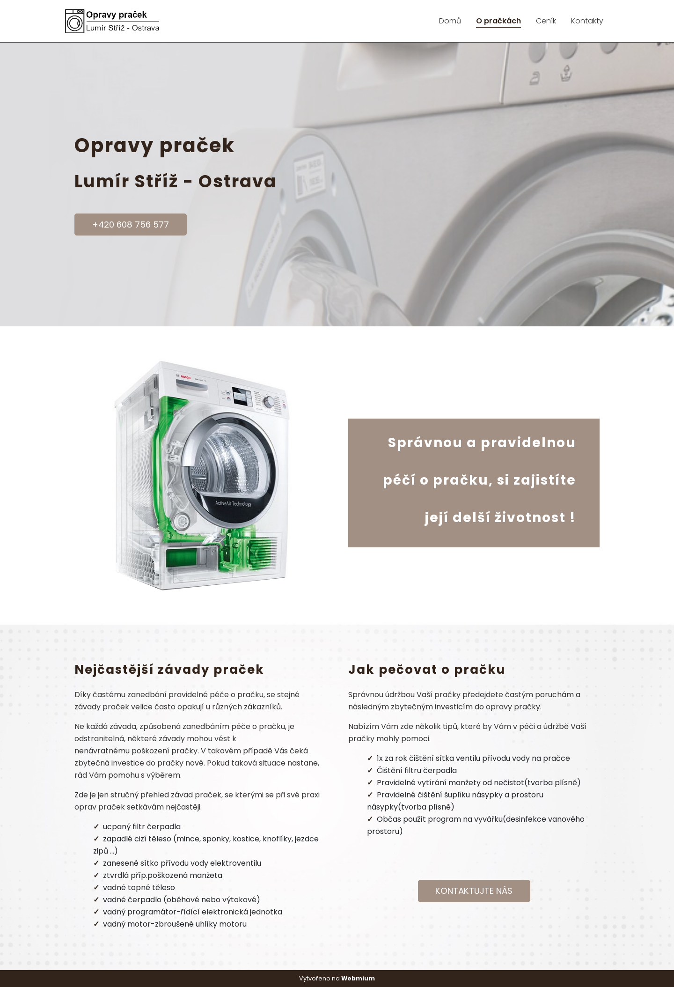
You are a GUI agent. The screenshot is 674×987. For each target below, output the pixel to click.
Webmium (358, 978)
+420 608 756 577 (130, 224)
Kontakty (587, 20)
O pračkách (498, 20)
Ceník (546, 20)
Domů (450, 20)
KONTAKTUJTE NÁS (474, 891)
